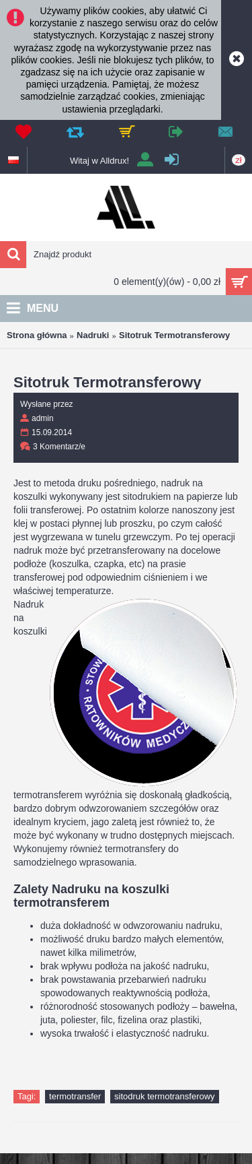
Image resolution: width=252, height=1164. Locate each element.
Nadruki (93, 335)
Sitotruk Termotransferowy (174, 335)
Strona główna (37, 335)
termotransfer (75, 1096)
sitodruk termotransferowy (164, 1096)
